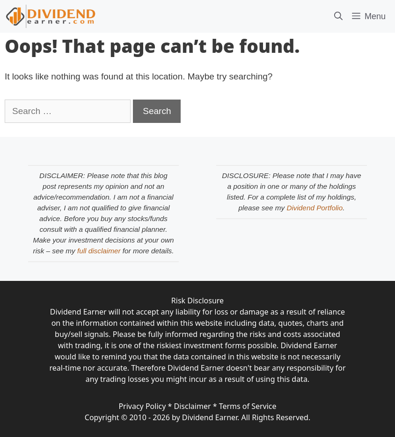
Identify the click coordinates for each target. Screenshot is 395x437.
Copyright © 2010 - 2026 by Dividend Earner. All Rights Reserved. (197, 417)
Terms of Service (248, 406)
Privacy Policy (142, 406)
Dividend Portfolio (314, 208)
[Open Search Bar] (338, 16)
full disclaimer (99, 251)
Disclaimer (192, 406)
